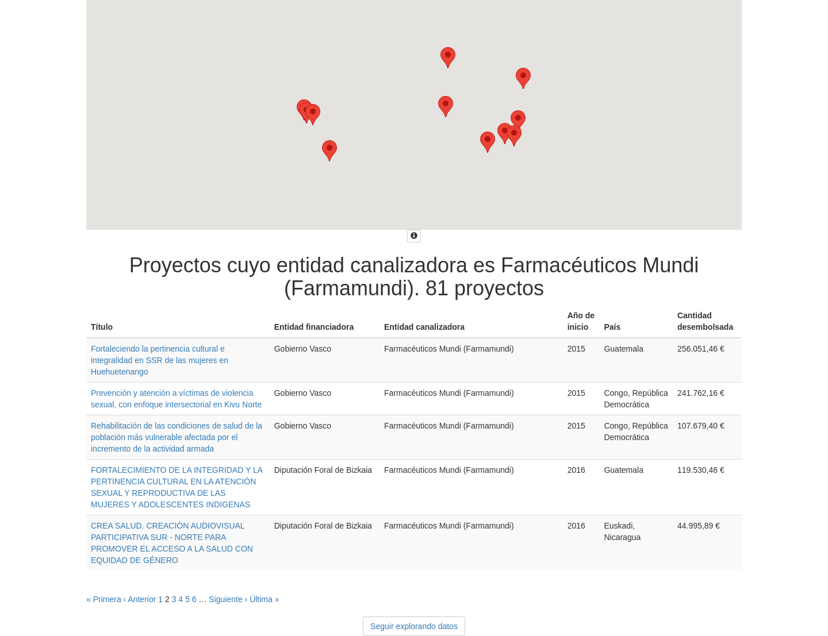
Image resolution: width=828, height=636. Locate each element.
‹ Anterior (140, 599)
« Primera (103, 599)
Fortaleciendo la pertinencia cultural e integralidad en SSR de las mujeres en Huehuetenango (159, 360)
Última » (264, 599)
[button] (487, 142)
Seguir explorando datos (414, 626)
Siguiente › (228, 599)
